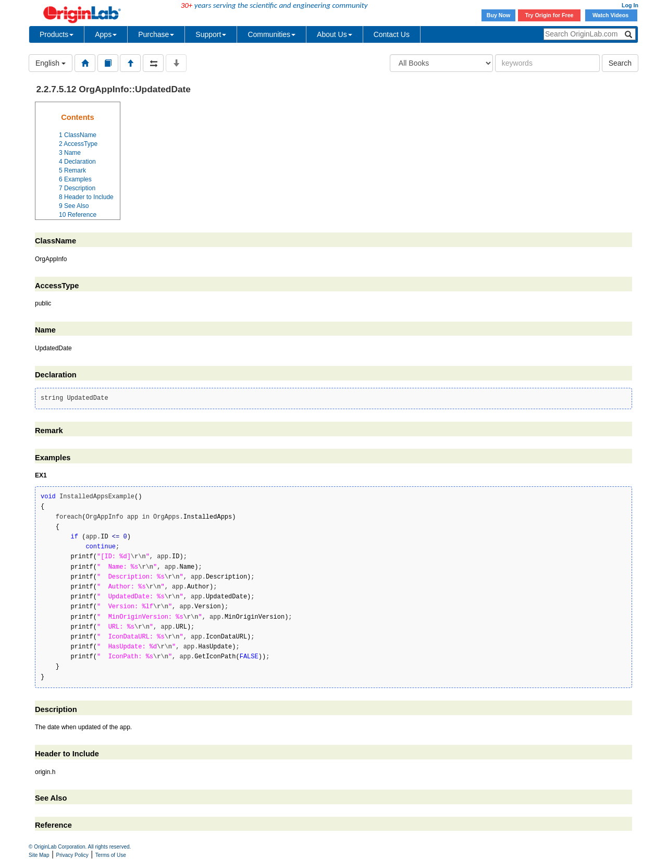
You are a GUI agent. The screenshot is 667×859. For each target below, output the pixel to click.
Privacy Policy (72, 855)
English (50, 63)
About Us (334, 34)
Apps (106, 34)
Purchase (156, 34)
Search (620, 63)
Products (56, 34)
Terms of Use (110, 855)
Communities (271, 34)
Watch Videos (611, 15)
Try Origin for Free (549, 15)
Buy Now (499, 15)
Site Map (39, 855)
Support (210, 34)
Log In (630, 5)
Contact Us (392, 34)
